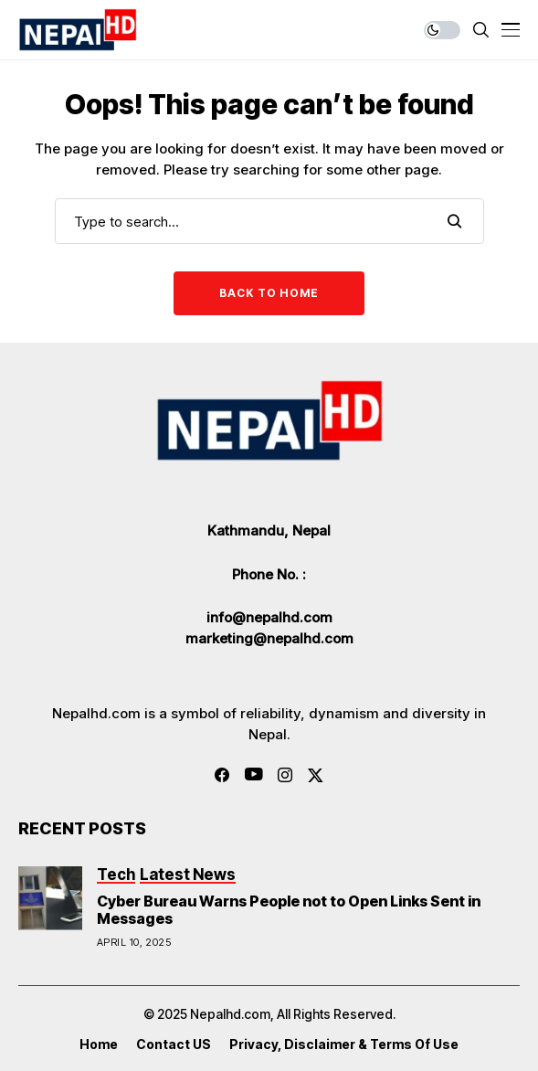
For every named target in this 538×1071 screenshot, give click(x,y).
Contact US (173, 1044)
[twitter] (315, 775)
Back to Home (269, 293)
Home (98, 1044)
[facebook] (222, 775)
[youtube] (253, 775)
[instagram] (285, 775)
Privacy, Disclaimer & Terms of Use (344, 1044)
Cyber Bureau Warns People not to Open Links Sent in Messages (288, 910)
